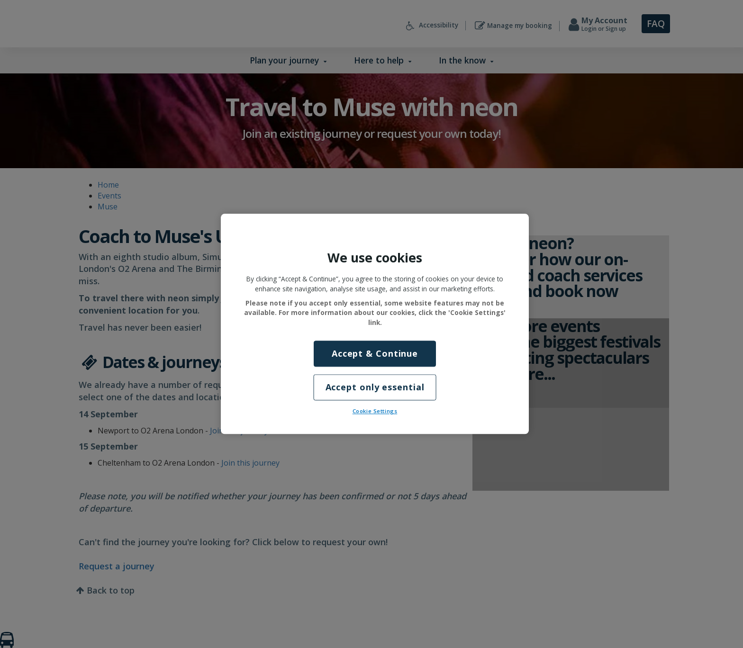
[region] (375, 324)
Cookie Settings (375, 411)
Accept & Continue (375, 353)
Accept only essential (375, 387)
